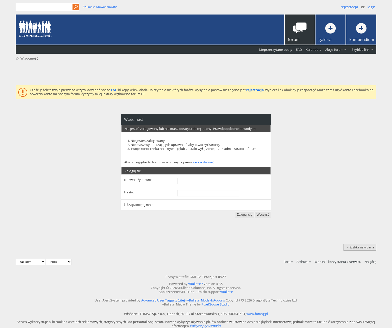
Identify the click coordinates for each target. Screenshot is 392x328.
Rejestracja (349, 7)
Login (371, 7)
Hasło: (129, 192)
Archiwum (303, 261)
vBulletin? (195, 283)
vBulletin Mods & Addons (206, 300)
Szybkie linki (361, 49)
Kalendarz (314, 49)
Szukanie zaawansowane (100, 7)
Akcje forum (334, 49)
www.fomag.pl (257, 313)
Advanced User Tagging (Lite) (163, 300)
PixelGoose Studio (216, 304)
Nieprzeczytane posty (275, 49)
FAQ (299, 49)
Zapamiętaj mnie (139, 205)
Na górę (370, 261)
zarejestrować (203, 162)
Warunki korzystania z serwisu (337, 261)
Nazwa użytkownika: (139, 180)
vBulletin (226, 291)
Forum (288, 261)
